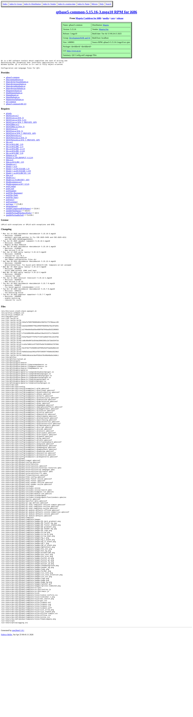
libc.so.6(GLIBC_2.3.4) (15, 153)
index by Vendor (49, 4)
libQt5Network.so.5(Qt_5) (16, 140)
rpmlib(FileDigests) (13, 213)
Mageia (106, 25)
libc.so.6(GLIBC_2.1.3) (15, 151)
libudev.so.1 (10, 179)
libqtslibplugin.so (13, 99)
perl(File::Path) (12, 197)
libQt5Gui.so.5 (12, 131)
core (113, 18)
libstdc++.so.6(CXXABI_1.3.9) (18, 173)
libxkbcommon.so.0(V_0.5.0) (17, 186)
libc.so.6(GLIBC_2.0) (14, 146)
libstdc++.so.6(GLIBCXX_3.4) (18, 175)
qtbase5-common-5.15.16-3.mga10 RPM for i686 (96, 12)
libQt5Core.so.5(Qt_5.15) (16, 122)
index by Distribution (32, 4)
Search (108, 4)
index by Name (84, 4)
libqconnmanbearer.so (14, 81)
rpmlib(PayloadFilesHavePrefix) (19, 215)
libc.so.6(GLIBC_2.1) (14, 148)
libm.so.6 (9, 162)
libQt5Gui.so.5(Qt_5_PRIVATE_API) (21, 135)
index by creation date (66, 4)
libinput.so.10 (11, 157)
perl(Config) (11, 188)
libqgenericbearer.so (14, 92)
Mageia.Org (103, 29)
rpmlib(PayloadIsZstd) (15, 217)
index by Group (15, 4)
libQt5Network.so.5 (14, 137)
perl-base (9, 206)
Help (102, 4)
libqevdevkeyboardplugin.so (17, 84)
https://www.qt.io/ (74, 51)
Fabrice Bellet (6, 714)
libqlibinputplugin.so (14, 95)
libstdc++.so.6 (11, 168)
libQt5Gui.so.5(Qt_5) (14, 133)
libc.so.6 (9, 144)
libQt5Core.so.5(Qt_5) (15, 120)
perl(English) (11, 193)
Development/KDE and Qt (79, 38)
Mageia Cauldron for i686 (88, 18)
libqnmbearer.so (12, 97)
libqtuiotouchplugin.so (15, 101)
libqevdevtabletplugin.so (15, 88)
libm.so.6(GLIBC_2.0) (15, 164)
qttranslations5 (11, 208)
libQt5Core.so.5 (12, 117)
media (106, 18)
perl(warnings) (11, 204)
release (120, 18)
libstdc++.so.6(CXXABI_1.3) (17, 171)
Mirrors (95, 4)
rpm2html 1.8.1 (18, 710)
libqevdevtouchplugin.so (15, 90)
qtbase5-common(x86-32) (16, 106)
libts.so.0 (9, 177)
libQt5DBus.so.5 (12, 126)
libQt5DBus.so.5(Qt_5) (15, 128)
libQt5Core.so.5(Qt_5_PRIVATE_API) (21, 124)
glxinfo (9, 115)
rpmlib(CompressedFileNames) (18, 210)
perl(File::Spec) (12, 199)
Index (5, 4)
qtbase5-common (12, 79)
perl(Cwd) (10, 190)
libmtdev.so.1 (11, 166)
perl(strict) (10, 201)
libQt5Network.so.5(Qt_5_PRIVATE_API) (23, 142)
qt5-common (11, 104)
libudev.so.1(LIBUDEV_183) (17, 182)
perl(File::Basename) (14, 195)
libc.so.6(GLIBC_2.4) (14, 155)
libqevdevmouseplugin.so (16, 86)
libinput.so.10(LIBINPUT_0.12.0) (19, 159)
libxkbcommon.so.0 (14, 184)
